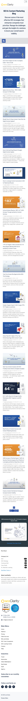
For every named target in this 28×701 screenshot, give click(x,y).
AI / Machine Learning (14, 567)
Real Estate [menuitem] (4, 664)
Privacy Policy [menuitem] (4, 698)
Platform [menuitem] (3, 631)
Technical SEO (14, 563)
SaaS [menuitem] (2, 666)
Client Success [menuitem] (5, 636)
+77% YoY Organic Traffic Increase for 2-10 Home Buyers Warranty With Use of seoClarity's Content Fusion (13, 246)
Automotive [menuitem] (4, 659)
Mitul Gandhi (7, 64)
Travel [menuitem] (2, 657)
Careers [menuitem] (3, 646)
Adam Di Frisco (8, 93)
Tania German (7, 123)
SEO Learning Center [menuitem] (6, 644)
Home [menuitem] (2, 629)
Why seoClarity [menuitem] (5, 639)
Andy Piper (6, 184)
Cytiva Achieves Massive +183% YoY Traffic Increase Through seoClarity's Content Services (13, 212)
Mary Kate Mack (8, 154)
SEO (14, 559)
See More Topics (6, 570)
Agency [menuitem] (3, 669)
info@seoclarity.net (8, 619)
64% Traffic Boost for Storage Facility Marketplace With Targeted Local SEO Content (12, 398)
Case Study (14, 565)
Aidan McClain (7, 370)
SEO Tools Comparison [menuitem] (7, 641)
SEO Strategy (14, 561)
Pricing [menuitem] (3, 634)
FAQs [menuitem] (2, 648)
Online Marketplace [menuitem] (6, 661)
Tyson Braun (7, 278)
